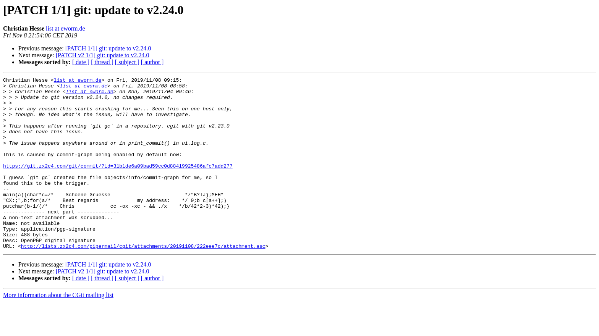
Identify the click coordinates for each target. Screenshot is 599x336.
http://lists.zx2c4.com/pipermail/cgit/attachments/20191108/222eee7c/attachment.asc (143, 280)
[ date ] (80, 62)
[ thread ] (102, 62)
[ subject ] (127, 62)
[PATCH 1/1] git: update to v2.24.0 (108, 48)
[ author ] (152, 62)
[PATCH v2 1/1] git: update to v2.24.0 (102, 55)
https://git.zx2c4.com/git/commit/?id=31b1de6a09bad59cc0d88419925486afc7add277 (118, 184)
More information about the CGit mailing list (58, 329)
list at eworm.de (65, 28)
